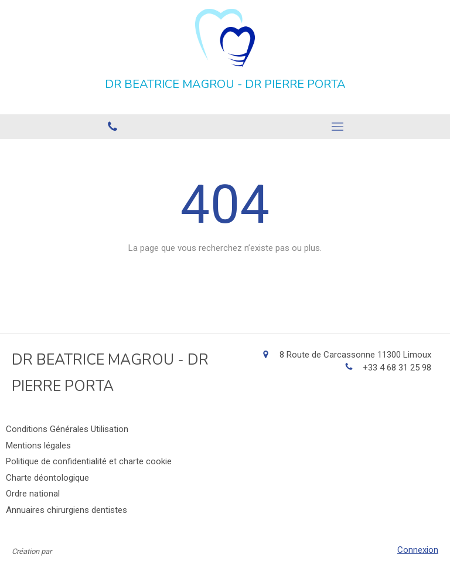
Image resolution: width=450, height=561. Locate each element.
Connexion (417, 550)
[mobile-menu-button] (337, 126)
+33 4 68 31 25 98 (397, 367)
